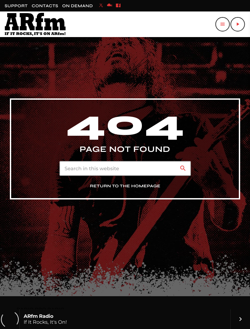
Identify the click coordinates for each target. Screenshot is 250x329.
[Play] (237, 24)
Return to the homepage (125, 186)
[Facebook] (118, 6)
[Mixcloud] (109, 6)
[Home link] (35, 24)
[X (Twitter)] (101, 6)
